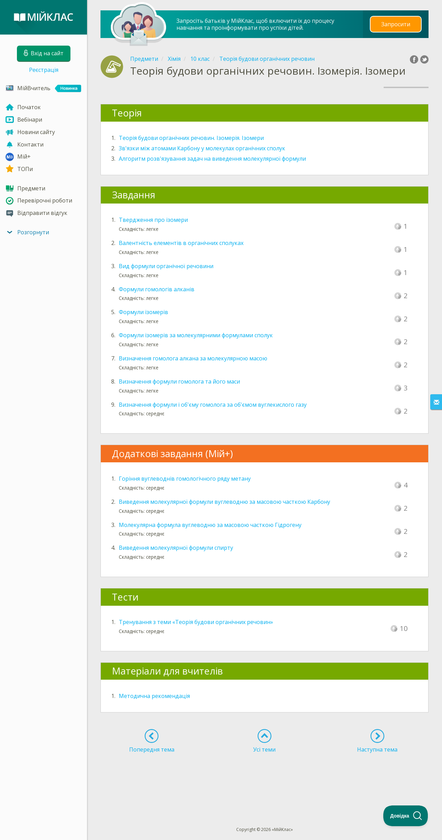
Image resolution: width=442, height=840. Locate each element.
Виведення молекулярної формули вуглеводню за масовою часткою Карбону (224, 502)
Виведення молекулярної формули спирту (176, 547)
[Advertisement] (264, 777)
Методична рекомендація (154, 696)
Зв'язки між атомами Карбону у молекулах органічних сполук (202, 148)
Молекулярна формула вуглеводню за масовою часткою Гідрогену (210, 525)
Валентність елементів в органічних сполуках (181, 243)
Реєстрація (43, 69)
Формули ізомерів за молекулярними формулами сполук (196, 335)
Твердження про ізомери (153, 220)
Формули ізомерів (143, 312)
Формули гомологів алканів (156, 289)
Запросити (395, 24)
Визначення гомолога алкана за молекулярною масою (193, 358)
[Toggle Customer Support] (405, 815)
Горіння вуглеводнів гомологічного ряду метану (185, 478)
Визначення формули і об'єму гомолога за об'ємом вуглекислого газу (213, 404)
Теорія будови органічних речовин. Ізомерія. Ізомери (191, 138)
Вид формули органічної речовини (166, 266)
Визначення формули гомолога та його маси (179, 381)
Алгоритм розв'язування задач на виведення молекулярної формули (212, 158)
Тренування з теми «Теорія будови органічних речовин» (196, 622)
